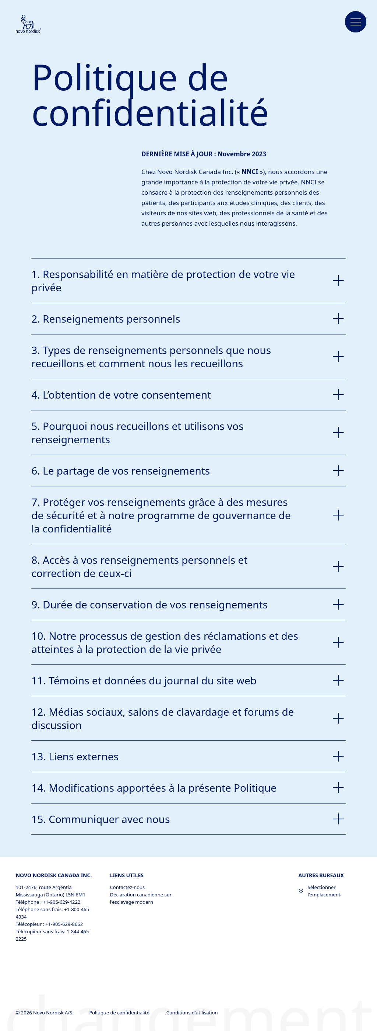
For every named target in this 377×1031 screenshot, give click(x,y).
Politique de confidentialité (120, 1012)
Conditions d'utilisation (192, 1012)
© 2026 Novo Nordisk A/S (45, 1012)
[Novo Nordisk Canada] (38, 24)
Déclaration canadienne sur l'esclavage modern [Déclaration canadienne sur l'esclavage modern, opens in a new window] (141, 898)
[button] (356, 22)
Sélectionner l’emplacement (320, 891)
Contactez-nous (127, 887)
